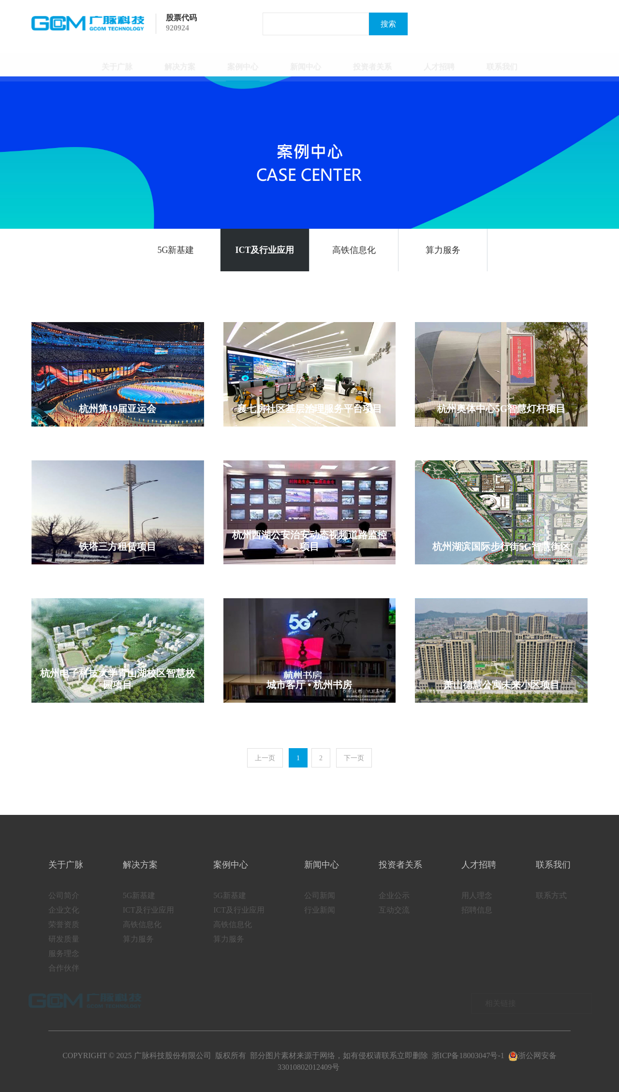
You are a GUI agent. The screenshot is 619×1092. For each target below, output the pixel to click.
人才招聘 (439, 62)
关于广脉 (117, 62)
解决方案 (179, 62)
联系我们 (501, 62)
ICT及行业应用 (264, 250)
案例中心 (242, 62)
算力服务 (443, 250)
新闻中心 (305, 62)
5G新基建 (176, 250)
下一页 (354, 758)
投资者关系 (372, 62)
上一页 (265, 758)
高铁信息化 (354, 250)
